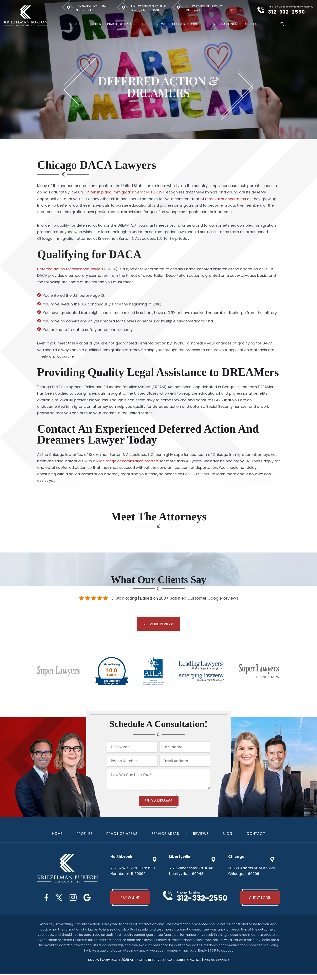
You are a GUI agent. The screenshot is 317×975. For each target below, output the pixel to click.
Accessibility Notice (184, 961)
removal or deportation (226, 198)
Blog (208, 24)
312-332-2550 (290, 12)
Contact (251, 24)
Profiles (92, 24)
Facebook (45, 898)
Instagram (73, 898)
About (72, 24)
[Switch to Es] (240, 10)
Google (88, 898)
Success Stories (184, 24)
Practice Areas (118, 24)
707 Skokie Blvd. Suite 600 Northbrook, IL (92, 8)
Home (54, 834)
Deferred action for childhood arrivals (71, 268)
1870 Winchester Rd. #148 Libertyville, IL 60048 (147, 8)
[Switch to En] (231, 10)
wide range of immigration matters (128, 461)
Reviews (157, 24)
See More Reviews (158, 624)
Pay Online (228, 24)
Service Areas (165, 834)
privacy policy (217, 961)
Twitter (58, 898)
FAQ (141, 24)
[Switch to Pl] (248, 10)
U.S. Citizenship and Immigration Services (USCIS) (122, 192)
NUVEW (93, 961)
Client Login (259, 898)
